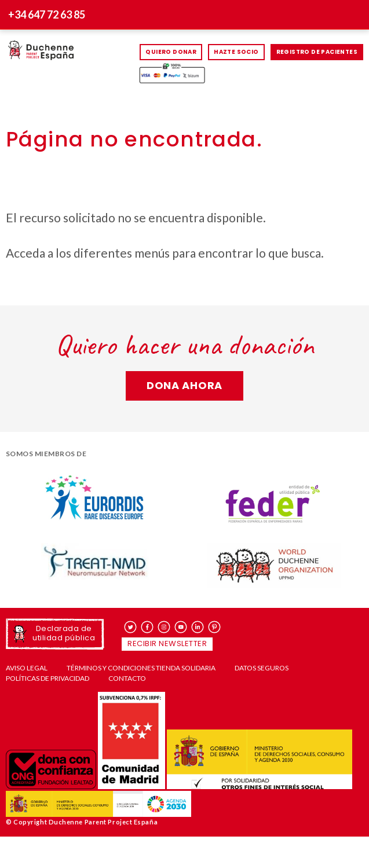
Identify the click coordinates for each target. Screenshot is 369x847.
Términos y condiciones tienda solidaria (141, 668)
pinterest (215, 627)
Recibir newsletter (167, 643)
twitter (131, 627)
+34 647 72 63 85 (46, 14)
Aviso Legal (27, 668)
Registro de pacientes (316, 51)
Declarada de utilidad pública (63, 633)
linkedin (198, 627)
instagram (164, 627)
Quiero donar (170, 51)
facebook (147, 627)
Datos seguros (261, 668)
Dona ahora (184, 385)
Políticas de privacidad (47, 678)
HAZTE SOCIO (236, 51)
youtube (181, 627)
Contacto (127, 678)
